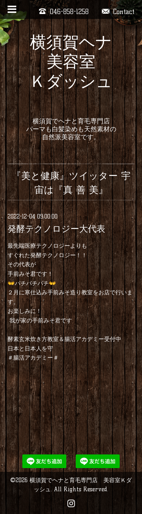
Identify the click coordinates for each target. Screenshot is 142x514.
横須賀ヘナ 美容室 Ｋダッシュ (71, 71)
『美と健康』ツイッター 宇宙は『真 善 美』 (71, 182)
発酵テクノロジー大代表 (56, 228)
